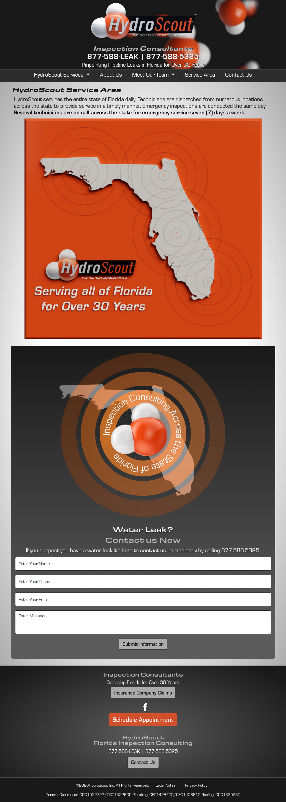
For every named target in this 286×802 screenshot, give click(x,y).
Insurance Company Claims (143, 692)
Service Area (200, 74)
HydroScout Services (59, 74)
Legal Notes (165, 785)
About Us (111, 74)
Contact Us (238, 74)
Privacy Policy (196, 785)
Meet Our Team (151, 74)
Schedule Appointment (143, 719)
